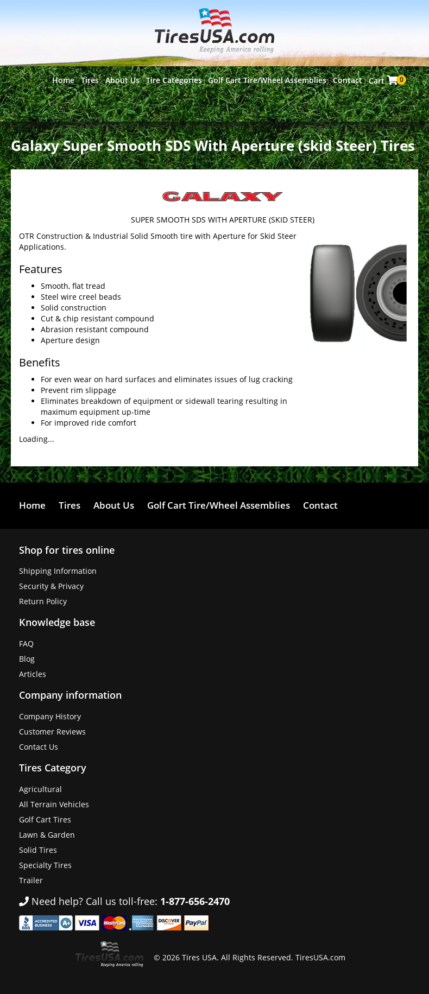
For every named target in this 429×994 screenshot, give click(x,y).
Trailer (31, 880)
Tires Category (52, 767)
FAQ (26, 643)
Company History (50, 716)
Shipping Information (58, 571)
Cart (384, 80)
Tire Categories (174, 80)
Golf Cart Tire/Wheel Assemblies (267, 80)
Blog (27, 659)
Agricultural (40, 789)
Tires (90, 80)
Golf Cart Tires (45, 819)
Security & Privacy (51, 586)
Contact (347, 80)
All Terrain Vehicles (54, 804)
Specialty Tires (45, 865)
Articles (32, 674)
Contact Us (38, 747)
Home (63, 80)
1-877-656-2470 (195, 901)
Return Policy (43, 601)
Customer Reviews (52, 731)
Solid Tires (38, 850)
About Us (122, 80)
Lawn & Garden (47, 835)
